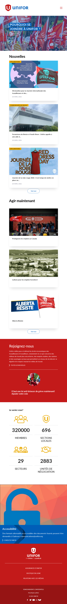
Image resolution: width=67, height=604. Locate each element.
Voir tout (33, 191)
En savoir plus (15, 33)
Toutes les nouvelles (18, 365)
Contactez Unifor (10, 540)
